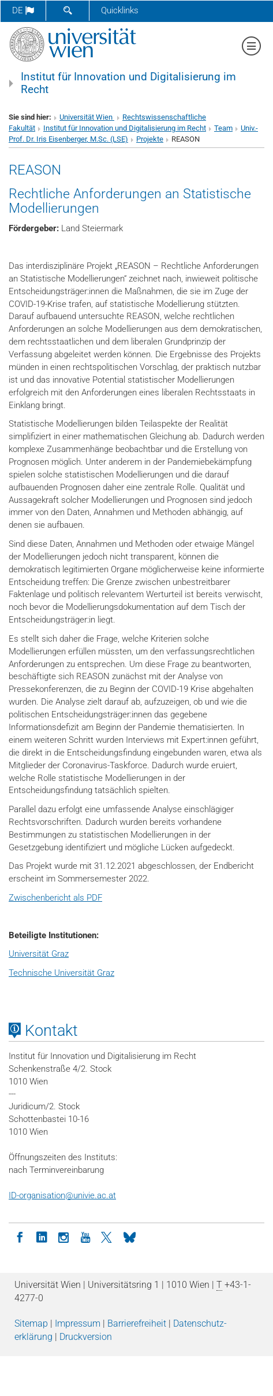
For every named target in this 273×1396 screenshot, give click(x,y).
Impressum (77, 1323)
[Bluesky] (129, 1236)
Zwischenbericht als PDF (55, 898)
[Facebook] (20, 1236)
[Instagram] (63, 1236)
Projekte (149, 139)
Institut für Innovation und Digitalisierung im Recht (128, 83)
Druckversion (85, 1336)
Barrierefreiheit (136, 1323)
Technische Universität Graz (61, 973)
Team (223, 128)
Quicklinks (120, 10)
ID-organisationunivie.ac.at (62, 1195)
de (23, 10)
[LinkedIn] (42, 1236)
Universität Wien (86, 117)
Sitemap (31, 1323)
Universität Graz (39, 954)
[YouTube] (85, 1236)
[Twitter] (107, 1236)
